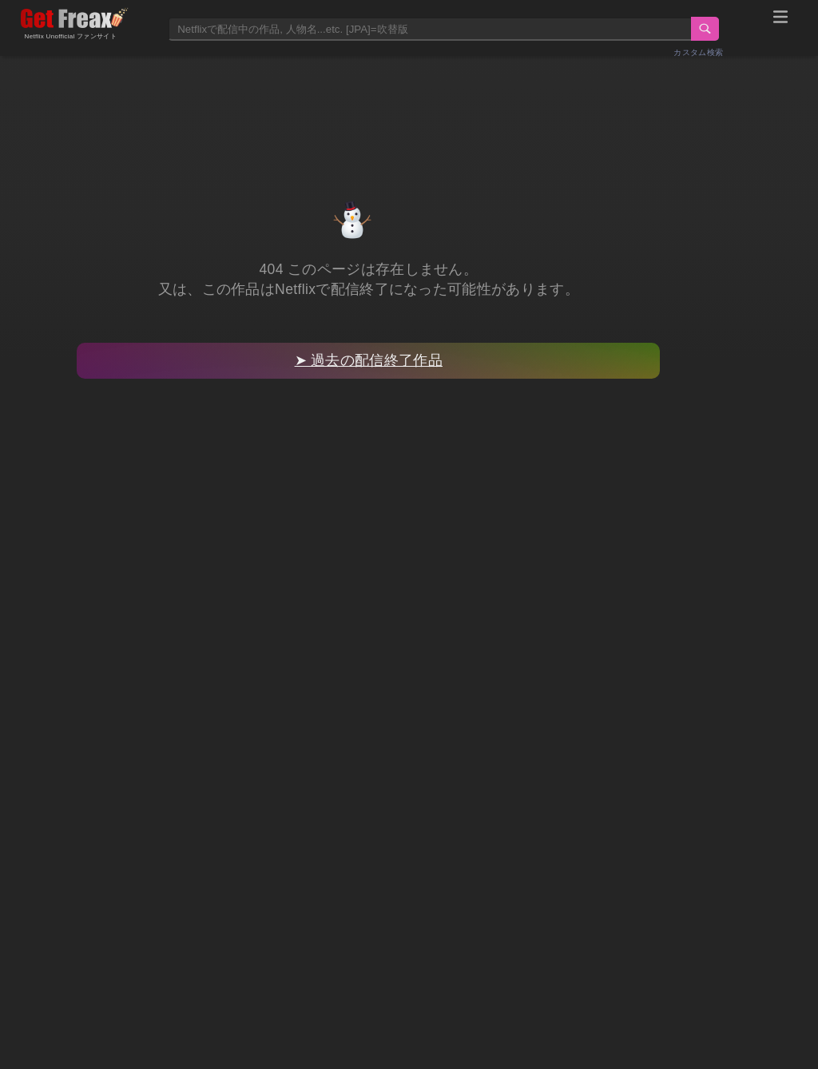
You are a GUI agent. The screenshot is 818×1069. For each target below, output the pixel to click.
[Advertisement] (409, 109)
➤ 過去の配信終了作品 (369, 360)
